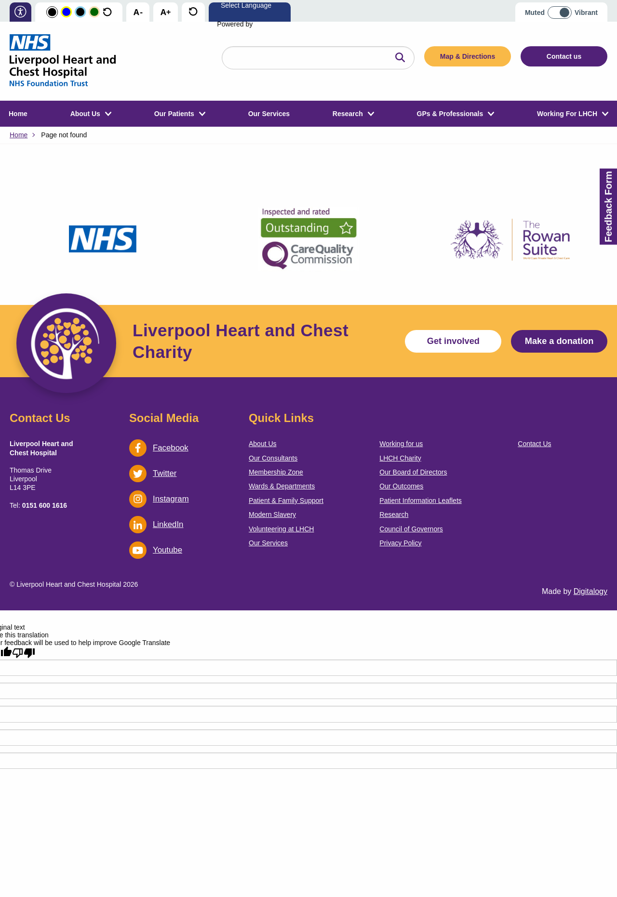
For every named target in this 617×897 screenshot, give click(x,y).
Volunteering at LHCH (281, 529)
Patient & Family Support (286, 500)
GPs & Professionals (450, 114)
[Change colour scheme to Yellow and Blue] (66, 12)
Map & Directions (467, 56)
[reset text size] (193, 12)
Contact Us (534, 444)
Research (348, 114)
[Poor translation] (23, 652)
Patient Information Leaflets (420, 500)
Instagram (159, 499)
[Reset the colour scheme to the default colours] (107, 12)
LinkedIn (156, 524)
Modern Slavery (272, 514)
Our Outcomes (401, 486)
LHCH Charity (400, 458)
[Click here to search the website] (400, 57)
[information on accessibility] (20, 13)
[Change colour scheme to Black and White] (52, 12)
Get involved (453, 341)
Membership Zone (276, 472)
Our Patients (174, 114)
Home (18, 114)
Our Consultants (273, 458)
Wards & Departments (282, 486)
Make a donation (559, 341)
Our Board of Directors (413, 472)
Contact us (564, 56)
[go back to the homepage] (63, 61)
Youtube (155, 550)
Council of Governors (411, 529)
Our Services (269, 114)
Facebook (158, 448)
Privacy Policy (400, 543)
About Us (85, 114)
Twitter (152, 473)
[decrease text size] (138, 12)
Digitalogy (590, 591)
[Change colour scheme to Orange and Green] (94, 12)
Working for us (401, 444)
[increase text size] (166, 12)
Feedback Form (608, 206)
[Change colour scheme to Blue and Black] (80, 12)
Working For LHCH (567, 114)
